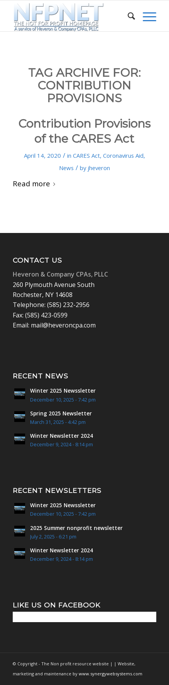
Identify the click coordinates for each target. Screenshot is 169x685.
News (66, 168)
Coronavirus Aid (123, 155)
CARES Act (86, 155)
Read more (35, 183)
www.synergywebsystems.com (110, 674)
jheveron (99, 168)
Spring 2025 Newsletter (61, 413)
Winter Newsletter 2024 (61, 435)
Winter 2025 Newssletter (63, 390)
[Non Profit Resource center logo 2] (70, 15)
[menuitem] (127, 15)
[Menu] (145, 15)
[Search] (127, 15)
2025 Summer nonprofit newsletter (76, 527)
